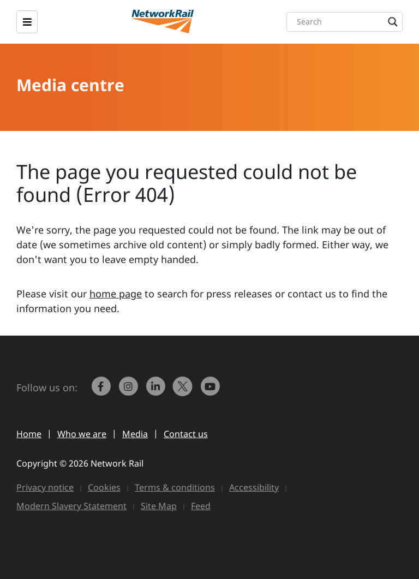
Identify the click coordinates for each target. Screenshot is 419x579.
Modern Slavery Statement (71, 506)
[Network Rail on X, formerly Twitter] (183, 391)
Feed (201, 506)
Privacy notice (45, 487)
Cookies (104, 487)
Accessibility (254, 487)
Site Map (159, 506)
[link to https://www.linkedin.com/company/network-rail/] (156, 391)
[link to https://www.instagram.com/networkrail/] (129, 391)
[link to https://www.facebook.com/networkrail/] (102, 391)
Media (135, 434)
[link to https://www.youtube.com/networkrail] (211, 391)
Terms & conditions (175, 487)
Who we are (81, 434)
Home (28, 434)
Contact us (186, 434)
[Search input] (347, 21)
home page (115, 293)
